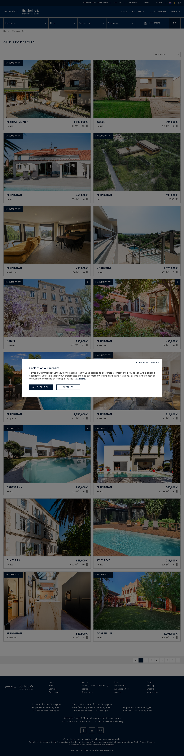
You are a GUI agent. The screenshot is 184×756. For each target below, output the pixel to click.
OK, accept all (41, 387)
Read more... (80, 378)
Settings (68, 387)
